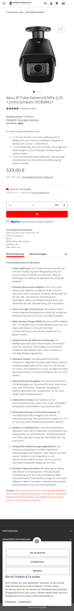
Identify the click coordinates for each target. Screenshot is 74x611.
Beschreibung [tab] (15, 254)
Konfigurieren (37, 562)
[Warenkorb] (66, 3)
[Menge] (33, 205)
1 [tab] (34, 92)
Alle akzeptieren (37, 553)
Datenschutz (25, 601)
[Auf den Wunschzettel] (61, 29)
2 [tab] (37, 92)
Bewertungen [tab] (38, 254)
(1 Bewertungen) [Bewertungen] (21, 108)
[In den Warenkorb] (8, 22)
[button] (46, 3)
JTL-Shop (42, 607)
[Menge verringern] (9, 205)
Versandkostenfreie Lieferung (37, 177)
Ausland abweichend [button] (40, 192)
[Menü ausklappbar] (4, 2)
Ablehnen (37, 571)
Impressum (10, 601)
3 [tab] (40, 92)
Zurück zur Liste (15, 12)
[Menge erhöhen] (64, 205)
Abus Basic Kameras (28, 119)
